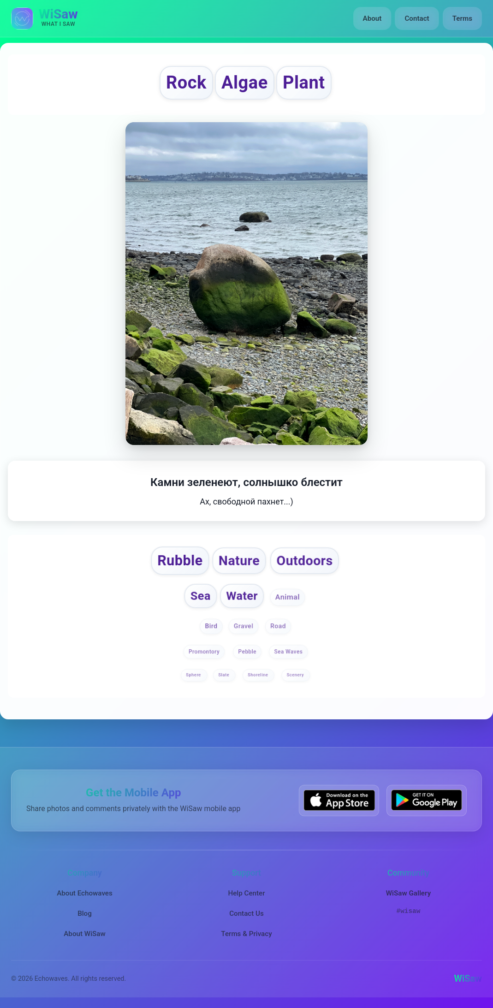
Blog (84, 913)
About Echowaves (85, 893)
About (372, 18)
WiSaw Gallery (408, 893)
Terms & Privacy (246, 934)
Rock (186, 82)
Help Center (246, 893)
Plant (304, 82)
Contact (416, 18)
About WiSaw (84, 934)
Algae (244, 82)
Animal (287, 597)
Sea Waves (288, 651)
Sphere (194, 674)
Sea (200, 596)
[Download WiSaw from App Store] (339, 800)
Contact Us (246, 913)
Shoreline (258, 674)
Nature (239, 561)
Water (242, 596)
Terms (462, 18)
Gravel (244, 626)
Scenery (295, 674)
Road (278, 626)
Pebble (247, 651)
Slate (225, 674)
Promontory (204, 651)
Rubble (179, 560)
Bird (211, 626)
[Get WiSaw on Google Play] (426, 800)
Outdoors (304, 561)
